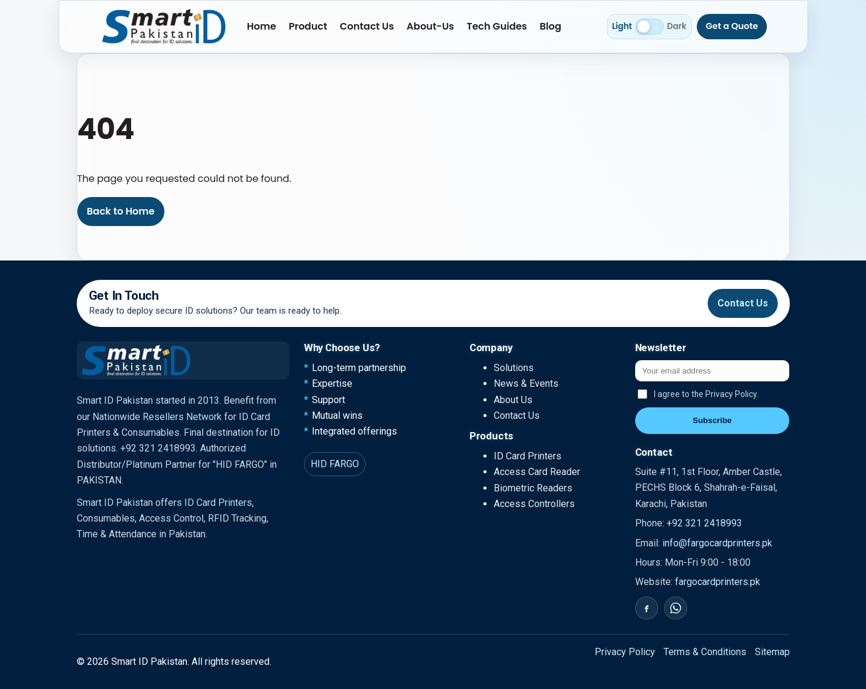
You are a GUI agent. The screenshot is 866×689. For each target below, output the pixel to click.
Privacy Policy (625, 652)
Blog (550, 26)
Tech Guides (497, 26)
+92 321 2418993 (704, 523)
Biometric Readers (533, 488)
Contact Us (367, 26)
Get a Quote (732, 26)
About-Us (430, 26)
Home (261, 26)
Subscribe (712, 420)
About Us (513, 400)
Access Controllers (534, 503)
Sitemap (772, 652)
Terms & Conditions (705, 652)
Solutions (514, 368)
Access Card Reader (537, 471)
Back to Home (121, 211)
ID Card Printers (527, 456)
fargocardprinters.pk (717, 581)
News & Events (526, 383)
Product (308, 26)
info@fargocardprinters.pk (717, 543)
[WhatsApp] (675, 608)
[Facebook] (646, 608)
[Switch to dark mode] (650, 26)
